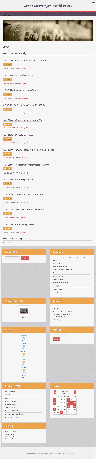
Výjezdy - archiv (58, 276)
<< (55, 391)
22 (54, 409)
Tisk (47, 453)
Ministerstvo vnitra (11, 401)
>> (75, 391)
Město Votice (9, 395)
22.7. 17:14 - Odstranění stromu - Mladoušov (23, 209)
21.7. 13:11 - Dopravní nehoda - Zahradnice (23, 194)
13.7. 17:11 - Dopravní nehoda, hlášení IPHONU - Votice (28, 149)
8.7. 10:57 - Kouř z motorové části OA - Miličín (24, 105)
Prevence (56, 273)
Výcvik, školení (58, 286)
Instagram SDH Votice (12, 417)
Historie (55, 292)
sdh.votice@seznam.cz (60, 320)
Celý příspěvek (8, 68)
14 (75, 403)
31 (61, 413)
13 (71, 403)
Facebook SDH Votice (12, 411)
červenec (65, 391)
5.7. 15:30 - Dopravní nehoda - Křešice (20, 90)
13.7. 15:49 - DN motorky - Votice (18, 135)
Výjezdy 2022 (57, 263)
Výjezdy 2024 (24, 68)
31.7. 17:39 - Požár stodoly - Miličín (19, 224)
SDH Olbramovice (11, 404)
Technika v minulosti (60, 266)
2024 (64, 393)
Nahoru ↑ (70, 453)
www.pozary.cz (10, 391)
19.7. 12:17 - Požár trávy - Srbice (18, 179)
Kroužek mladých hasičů (61, 282)
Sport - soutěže (58, 279)
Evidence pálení (10, 407)
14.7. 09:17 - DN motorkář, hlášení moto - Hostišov (26, 164)
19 (68, 406)
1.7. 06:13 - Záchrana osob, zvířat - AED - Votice (24, 60)
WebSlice (42, 453)
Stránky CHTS (9, 398)
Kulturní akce (57, 289)
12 (68, 403)
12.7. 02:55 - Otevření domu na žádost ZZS (22, 120)
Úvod (4, 15)
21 (75, 406)
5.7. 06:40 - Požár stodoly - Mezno (18, 75)
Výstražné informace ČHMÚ (14, 414)
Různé (24, 317)
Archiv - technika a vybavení (62, 270)
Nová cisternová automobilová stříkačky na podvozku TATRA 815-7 (71, 259)
